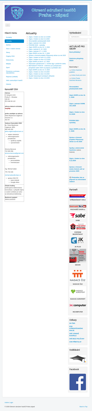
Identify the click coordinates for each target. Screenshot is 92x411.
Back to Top (83, 406)
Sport (8, 67)
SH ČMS (72, 323)
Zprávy (8, 45)
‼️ (75, 52)
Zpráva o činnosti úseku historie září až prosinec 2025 (76, 169)
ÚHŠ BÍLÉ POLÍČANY (76, 339)
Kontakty (9, 37)
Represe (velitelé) (12, 76)
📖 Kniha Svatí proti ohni (77, 75)
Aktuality (9, 41)
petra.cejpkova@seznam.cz (14, 131)
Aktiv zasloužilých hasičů (14, 80)
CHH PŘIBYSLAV (75, 342)
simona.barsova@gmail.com (14, 153)
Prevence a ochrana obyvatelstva (12, 72)
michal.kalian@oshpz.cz (13, 175)
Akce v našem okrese (13, 48)
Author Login (9, 402)
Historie (8, 84)
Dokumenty (10, 60)
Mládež (8, 64)
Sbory (8, 52)
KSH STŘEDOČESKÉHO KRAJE (76, 328)
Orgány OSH (10, 56)
